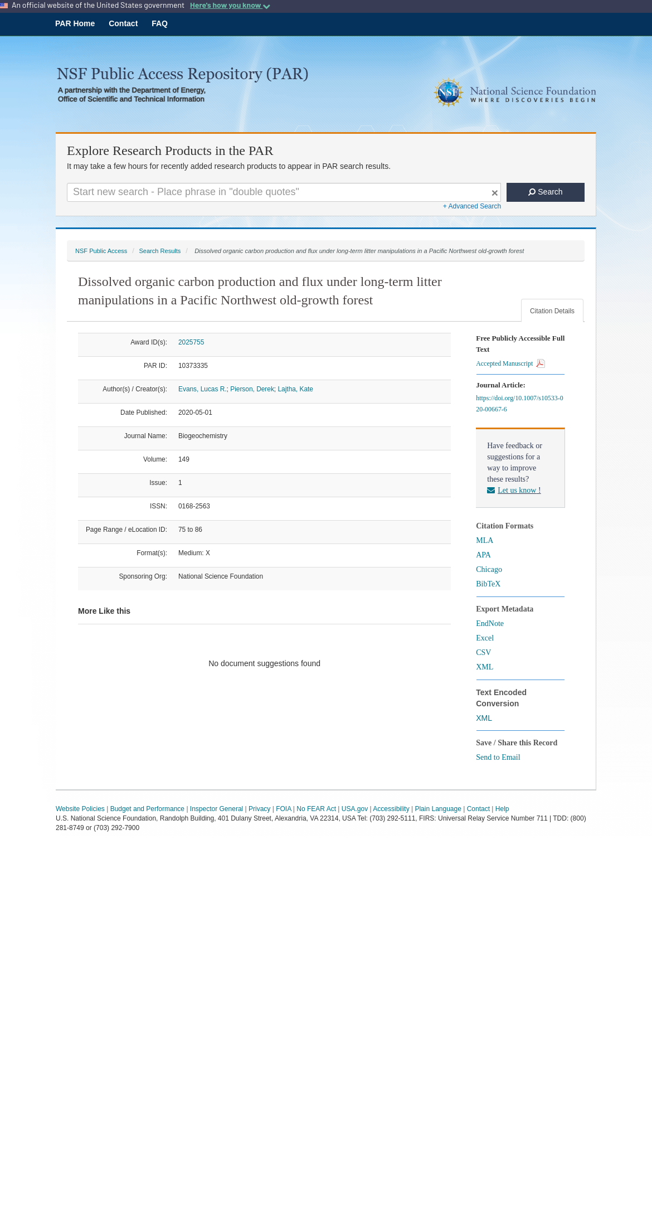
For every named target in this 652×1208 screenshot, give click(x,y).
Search (545, 191)
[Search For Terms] (284, 192)
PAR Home (75, 23)
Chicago (489, 569)
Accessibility (391, 809)
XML (484, 667)
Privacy (259, 809)
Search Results (160, 251)
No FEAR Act (316, 809)
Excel (485, 638)
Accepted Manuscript (510, 363)
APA (483, 555)
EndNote (490, 623)
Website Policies (80, 809)
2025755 (191, 342)
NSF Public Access (101, 251)
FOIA (283, 809)
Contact (123, 23)
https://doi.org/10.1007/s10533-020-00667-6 (519, 403)
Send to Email (498, 757)
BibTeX (488, 584)
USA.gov (355, 809)
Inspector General (216, 809)
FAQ (160, 23)
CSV (483, 652)
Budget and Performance (147, 809)
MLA (484, 540)
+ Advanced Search (472, 206)
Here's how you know (230, 5)
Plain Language (438, 809)
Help (502, 809)
